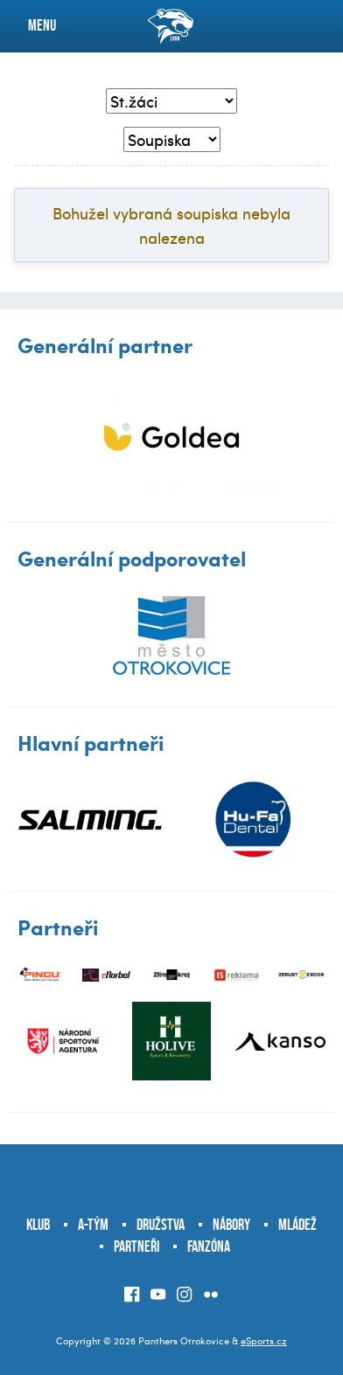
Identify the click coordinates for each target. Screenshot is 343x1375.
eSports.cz (264, 1340)
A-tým (93, 1224)
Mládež (297, 1224)
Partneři (136, 1246)
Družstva (160, 1224)
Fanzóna (208, 1246)
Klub (38, 1224)
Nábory (231, 1224)
